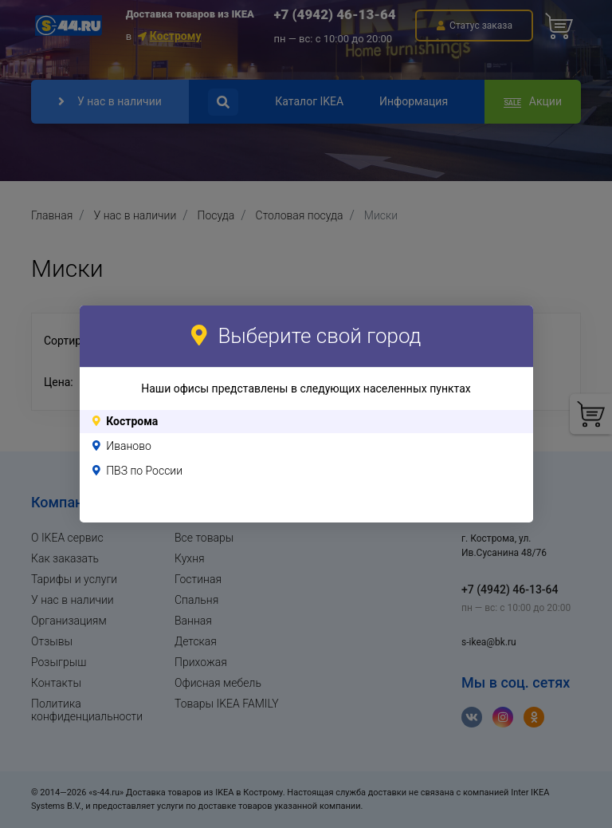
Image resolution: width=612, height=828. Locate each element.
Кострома (132, 421)
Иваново (128, 446)
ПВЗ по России (144, 470)
